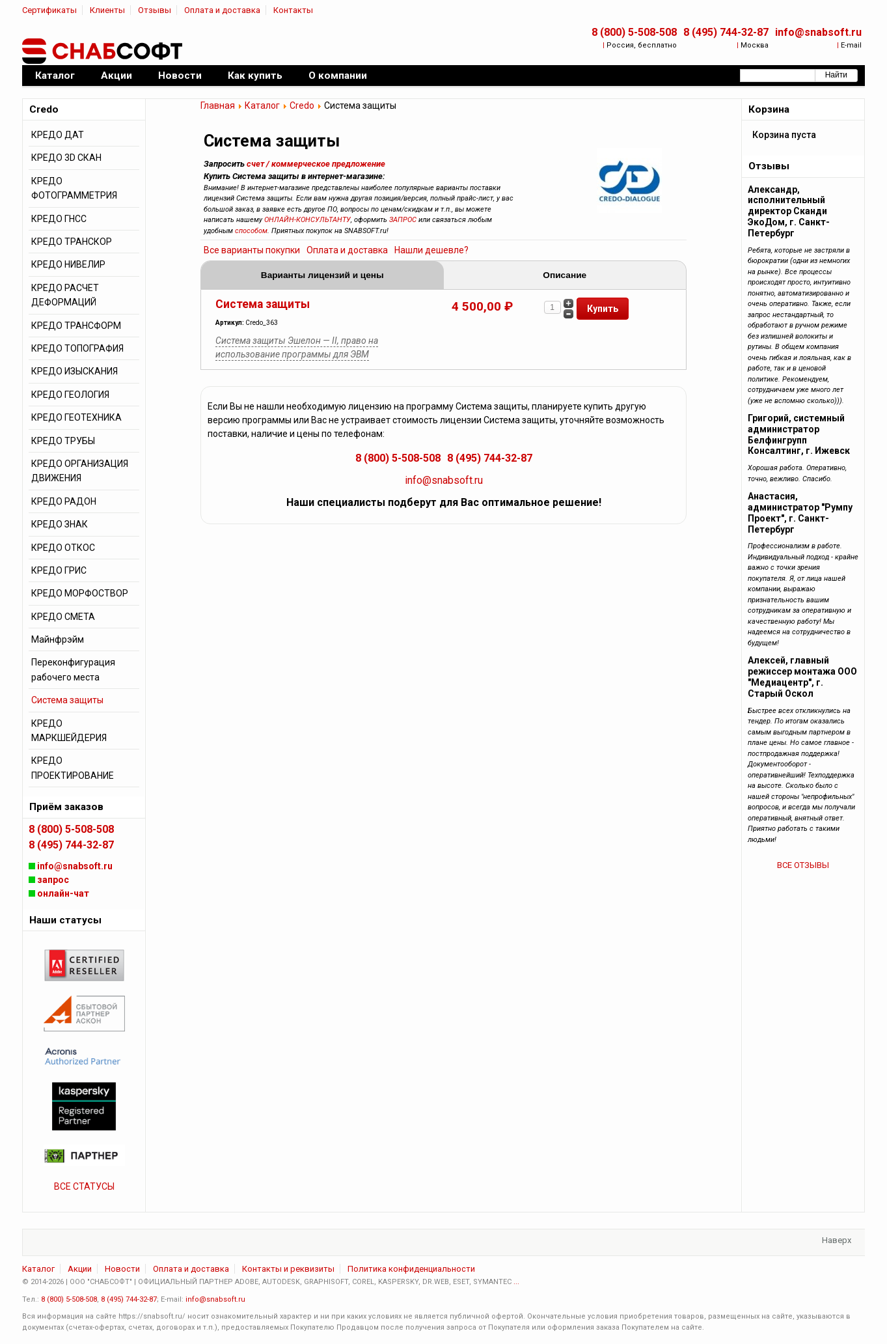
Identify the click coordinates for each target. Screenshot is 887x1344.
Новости (122, 1269)
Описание (564, 275)
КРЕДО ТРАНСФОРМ (76, 325)
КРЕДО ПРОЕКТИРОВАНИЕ (72, 767)
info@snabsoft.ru (818, 32)
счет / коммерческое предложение (316, 164)
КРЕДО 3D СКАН (66, 157)
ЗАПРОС (402, 220)
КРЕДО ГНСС (59, 219)
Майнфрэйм (57, 639)
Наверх (836, 1240)
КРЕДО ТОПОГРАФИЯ (77, 348)
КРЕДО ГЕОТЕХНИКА (76, 417)
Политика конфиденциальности (411, 1269)
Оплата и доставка (222, 10)
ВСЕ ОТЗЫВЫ (803, 865)
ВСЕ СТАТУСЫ (84, 1186)
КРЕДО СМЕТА (63, 616)
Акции (80, 1269)
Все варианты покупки (252, 250)
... (516, 1282)
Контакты (293, 10)
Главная (217, 105)
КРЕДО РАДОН (63, 501)
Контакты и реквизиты (288, 1269)
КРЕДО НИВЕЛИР (68, 264)
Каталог (262, 105)
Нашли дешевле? (431, 250)
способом (251, 231)
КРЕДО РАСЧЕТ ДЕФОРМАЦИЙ (65, 295)
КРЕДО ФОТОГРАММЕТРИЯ (74, 188)
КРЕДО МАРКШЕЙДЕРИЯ (69, 730)
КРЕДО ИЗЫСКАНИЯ (74, 371)
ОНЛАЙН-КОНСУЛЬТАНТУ (307, 220)
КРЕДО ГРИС (59, 570)
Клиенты (107, 10)
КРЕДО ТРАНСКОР (71, 241)
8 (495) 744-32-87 (726, 32)
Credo (302, 105)
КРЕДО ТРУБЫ (63, 441)
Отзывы (154, 10)
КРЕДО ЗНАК (59, 524)
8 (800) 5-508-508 (634, 32)
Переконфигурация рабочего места (73, 669)
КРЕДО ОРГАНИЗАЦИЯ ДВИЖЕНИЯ (79, 470)
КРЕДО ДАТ (57, 135)
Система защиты (262, 304)
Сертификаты (49, 10)
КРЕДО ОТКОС (63, 547)
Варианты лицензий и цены (322, 275)
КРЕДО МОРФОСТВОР (79, 593)
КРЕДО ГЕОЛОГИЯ (70, 394)
